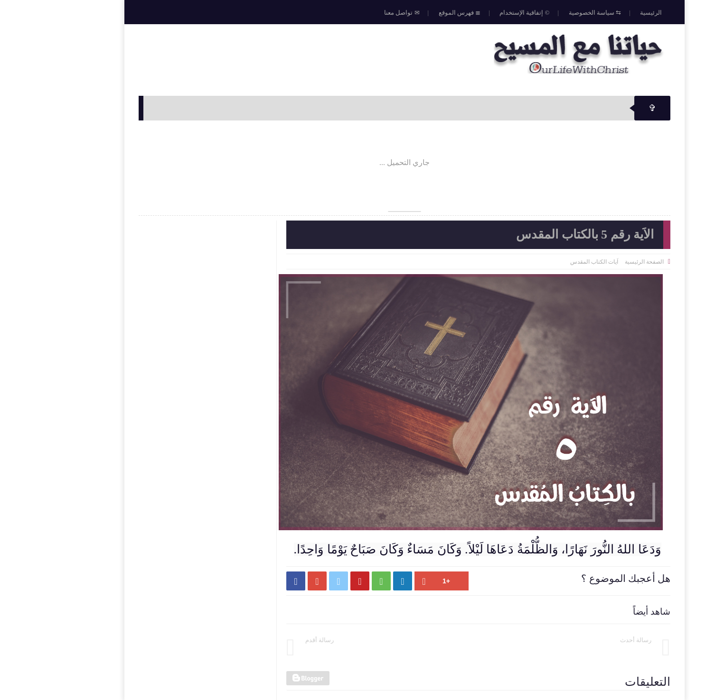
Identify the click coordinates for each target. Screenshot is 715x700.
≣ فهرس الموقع (413, 12)
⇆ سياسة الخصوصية (548, 12)
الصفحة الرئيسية (597, 261)
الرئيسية (604, 12)
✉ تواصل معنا (355, 12)
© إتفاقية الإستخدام (477, 12)
